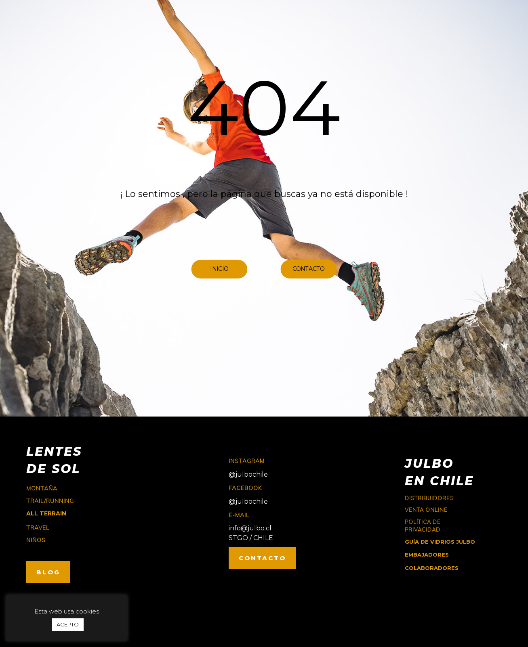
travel (37, 527)
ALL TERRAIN (46, 513)
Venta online (426, 510)
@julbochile (248, 474)
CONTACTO (262, 558)
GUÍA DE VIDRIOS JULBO (440, 541)
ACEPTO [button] (68, 624)
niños (36, 540)
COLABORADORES (432, 568)
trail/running (50, 501)
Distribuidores (429, 498)
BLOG (48, 572)
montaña (41, 488)
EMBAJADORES (427, 554)
